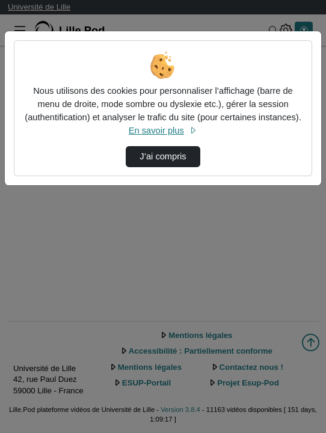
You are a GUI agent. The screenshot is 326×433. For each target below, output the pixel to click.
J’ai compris (163, 156)
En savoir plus (163, 130)
